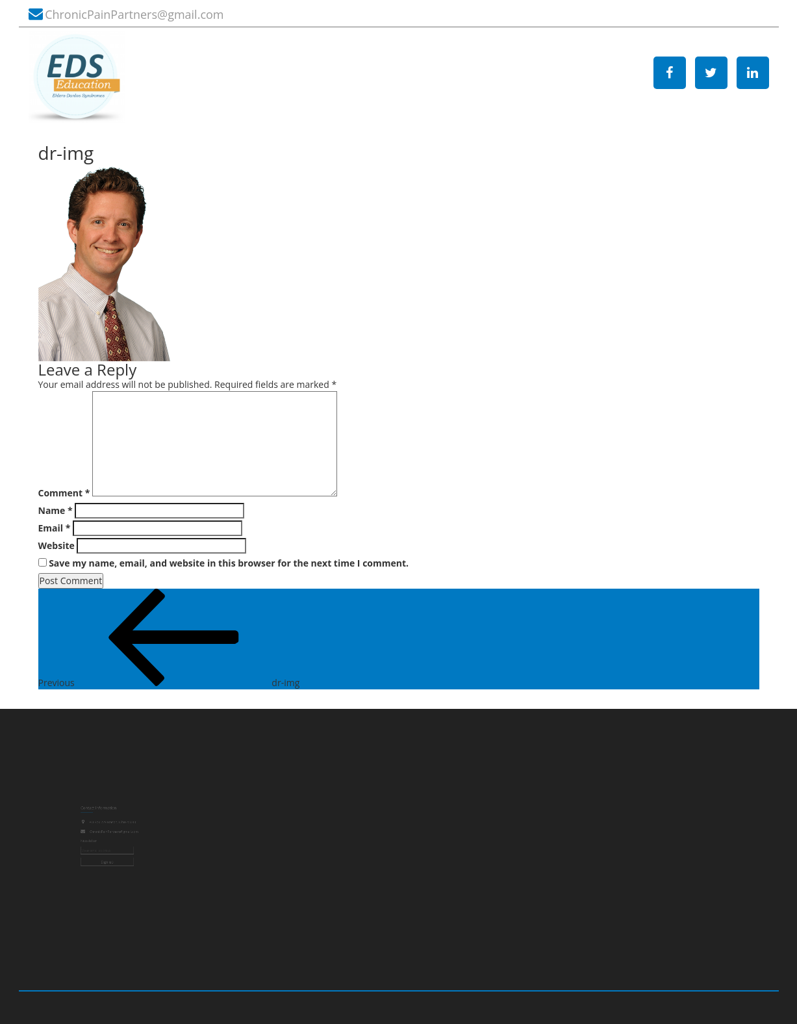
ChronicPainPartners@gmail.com (134, 14)
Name (55, 510)
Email (54, 528)
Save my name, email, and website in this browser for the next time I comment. (229, 563)
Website (56, 545)
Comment (64, 493)
